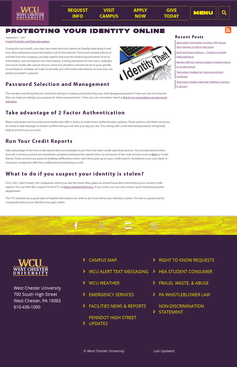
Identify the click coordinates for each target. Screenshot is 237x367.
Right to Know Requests (186, 260)
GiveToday (171, 13)
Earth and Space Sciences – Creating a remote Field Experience (201, 54)
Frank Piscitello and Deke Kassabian (28, 41)
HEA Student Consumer (185, 271)
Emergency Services (111, 295)
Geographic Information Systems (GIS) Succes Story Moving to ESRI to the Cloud (201, 45)
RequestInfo (78, 13)
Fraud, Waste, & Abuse (184, 283)
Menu (203, 13)
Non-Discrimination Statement (181, 309)
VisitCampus (109, 13)
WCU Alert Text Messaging (118, 271)
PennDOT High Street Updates (112, 320)
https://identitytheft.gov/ (78, 187)
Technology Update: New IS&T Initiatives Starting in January (202, 84)
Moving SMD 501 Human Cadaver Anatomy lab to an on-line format (203, 64)
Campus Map (103, 260)
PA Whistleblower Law (184, 295)
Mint (154, 154)
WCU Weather (104, 283)
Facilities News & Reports (117, 306)
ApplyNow (140, 13)
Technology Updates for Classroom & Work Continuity (199, 74)
